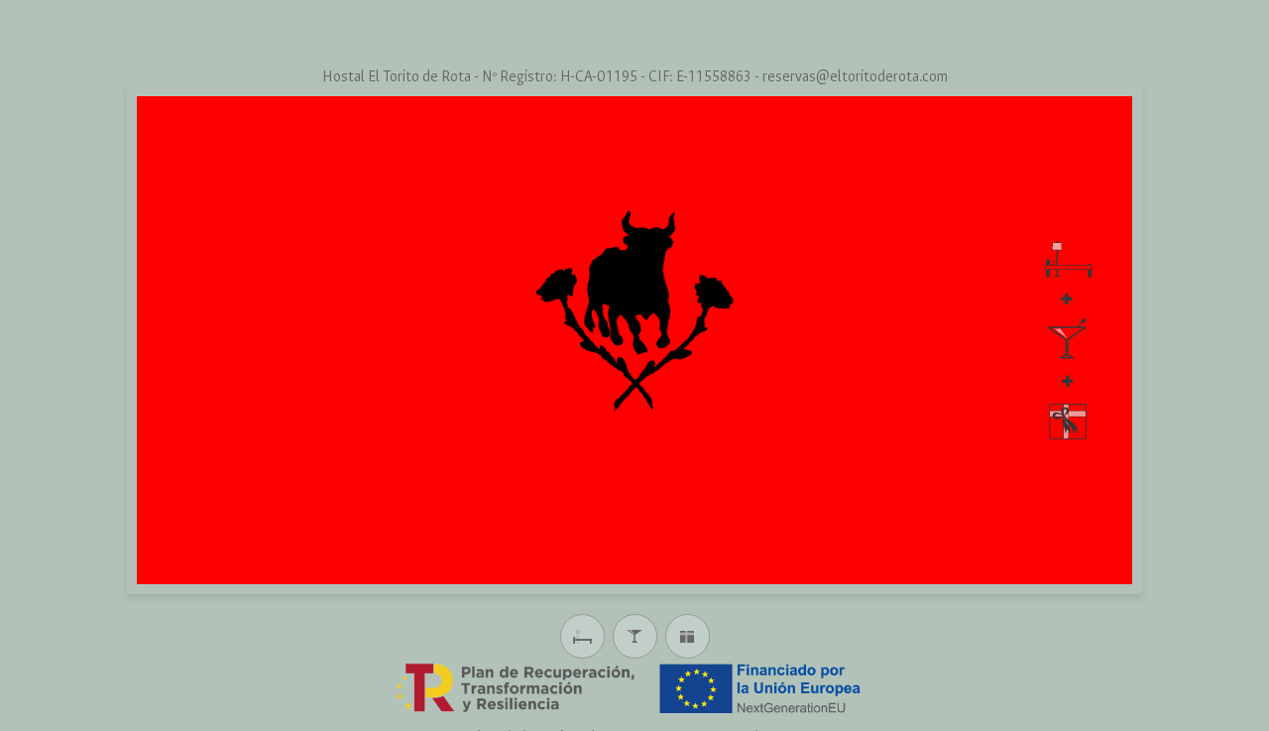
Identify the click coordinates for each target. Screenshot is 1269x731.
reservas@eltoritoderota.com (855, 76)
